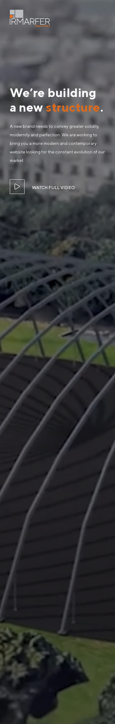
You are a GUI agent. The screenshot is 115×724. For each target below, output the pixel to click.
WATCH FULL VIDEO (53, 187)
